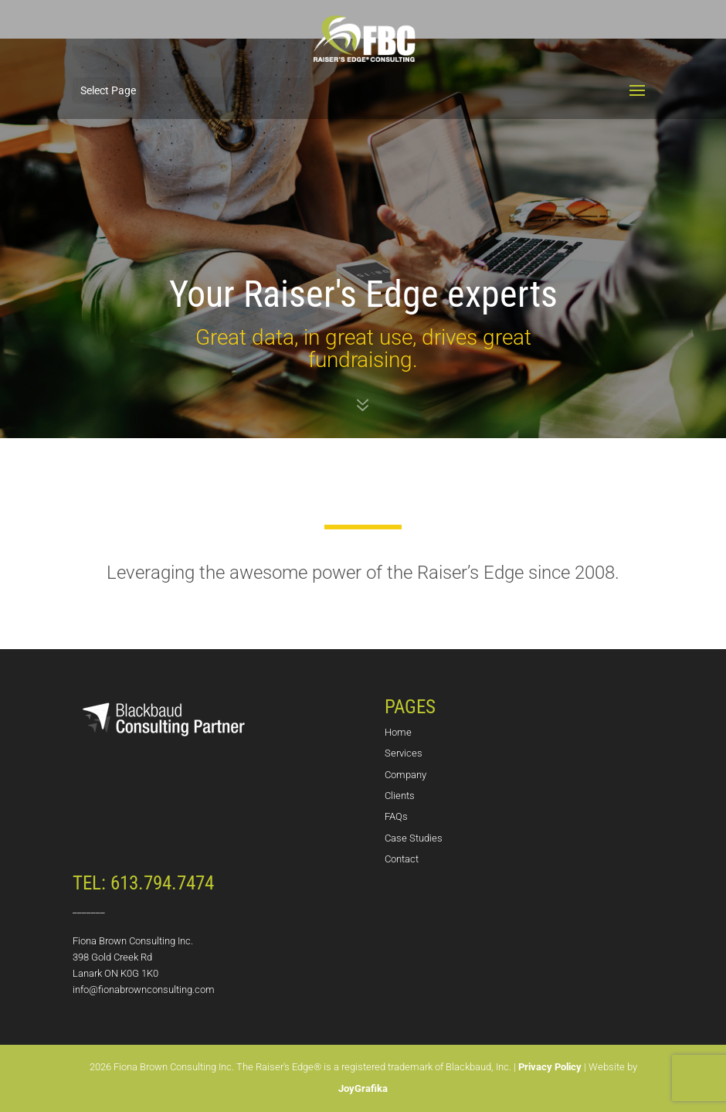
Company (405, 774)
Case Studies (414, 838)
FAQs (396, 816)
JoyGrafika (363, 1088)
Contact (402, 859)
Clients (400, 795)
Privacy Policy (550, 1067)
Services (403, 753)
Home (398, 732)
